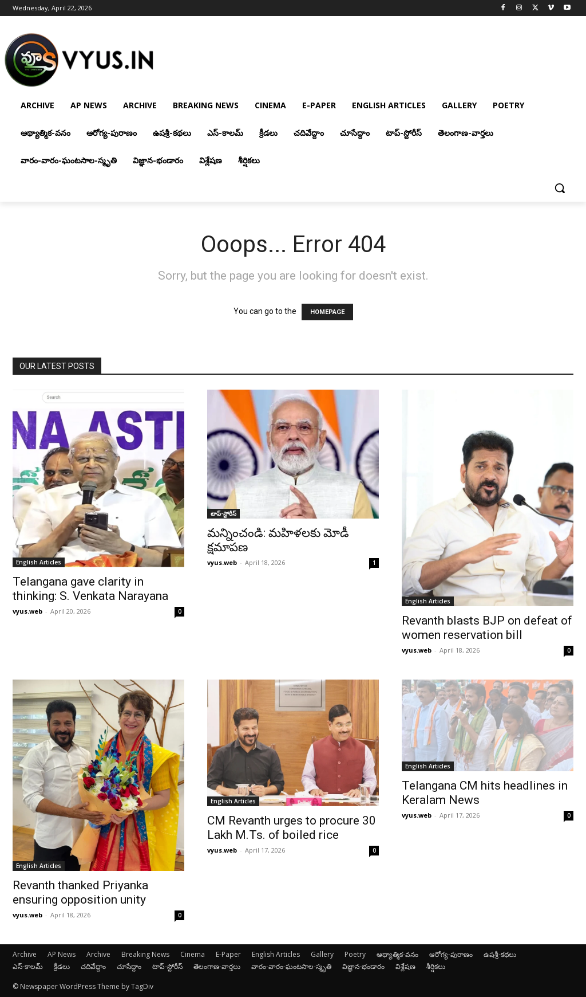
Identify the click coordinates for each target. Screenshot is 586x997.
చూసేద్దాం (129, 966)
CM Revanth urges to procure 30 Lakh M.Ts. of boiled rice (291, 828)
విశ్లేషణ (405, 966)
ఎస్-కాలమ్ (28, 966)
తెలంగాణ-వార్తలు (216, 966)
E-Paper (228, 954)
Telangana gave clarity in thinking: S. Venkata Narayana (90, 589)
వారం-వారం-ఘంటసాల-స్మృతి (291, 966)
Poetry (355, 954)
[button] (559, 188)
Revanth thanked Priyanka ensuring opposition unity (80, 892)
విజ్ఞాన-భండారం (363, 966)
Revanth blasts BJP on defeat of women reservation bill (487, 628)
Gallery (322, 954)
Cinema (192, 954)
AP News (61, 954)
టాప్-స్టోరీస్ (223, 513)
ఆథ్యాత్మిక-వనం (397, 954)
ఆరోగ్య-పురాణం (451, 954)
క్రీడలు (62, 966)
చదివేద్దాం (93, 966)
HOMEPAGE (327, 312)
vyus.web (27, 611)
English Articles (38, 562)
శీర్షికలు (435, 966)
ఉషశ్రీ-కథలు (500, 954)
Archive (25, 954)
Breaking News (145, 954)
